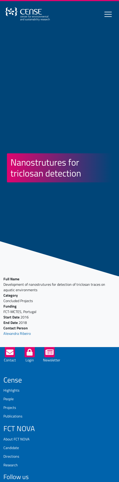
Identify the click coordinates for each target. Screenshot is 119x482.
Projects (9, 407)
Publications (12, 416)
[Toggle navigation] (108, 14)
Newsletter (51, 360)
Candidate (11, 447)
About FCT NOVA (16, 439)
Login (29, 360)
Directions (11, 456)
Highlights (11, 390)
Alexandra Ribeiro (17, 333)
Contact (10, 360)
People (8, 399)
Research (10, 465)
